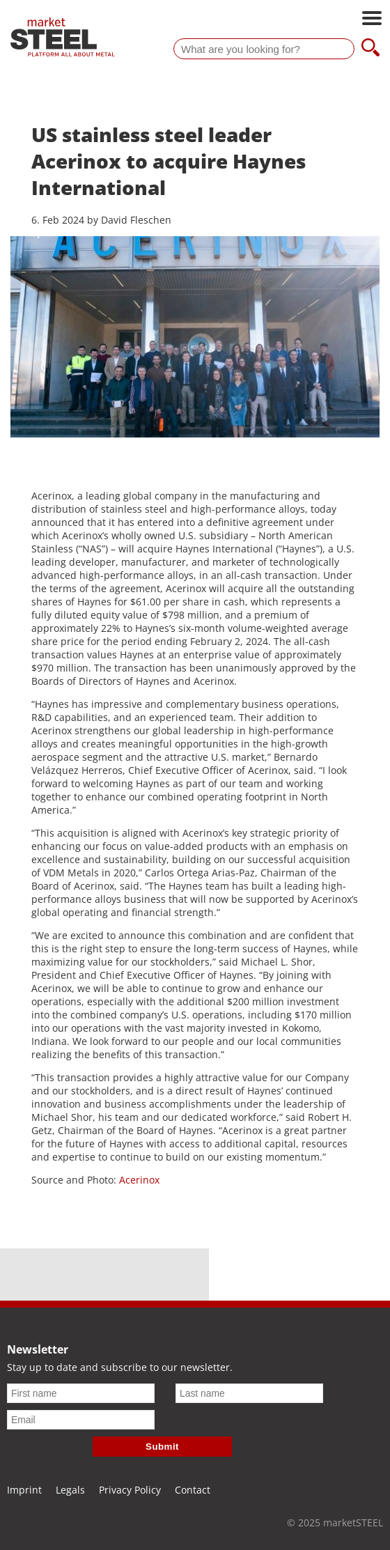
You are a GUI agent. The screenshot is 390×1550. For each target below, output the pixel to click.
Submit (162, 1446)
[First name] (81, 1393)
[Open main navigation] (372, 19)
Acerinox (139, 1179)
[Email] (81, 1419)
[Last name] (249, 1393)
